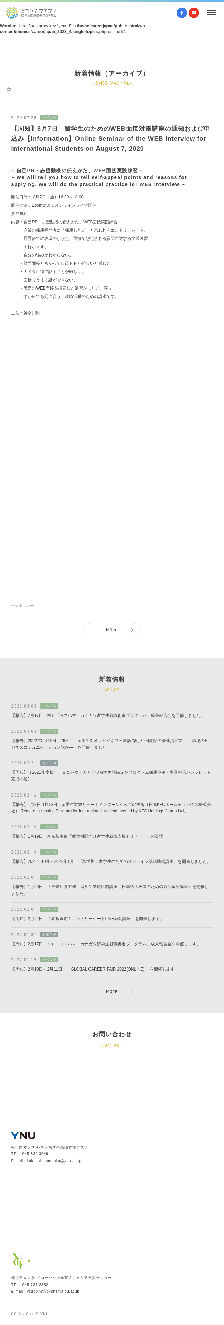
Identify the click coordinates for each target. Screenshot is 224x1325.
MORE (112, 630)
